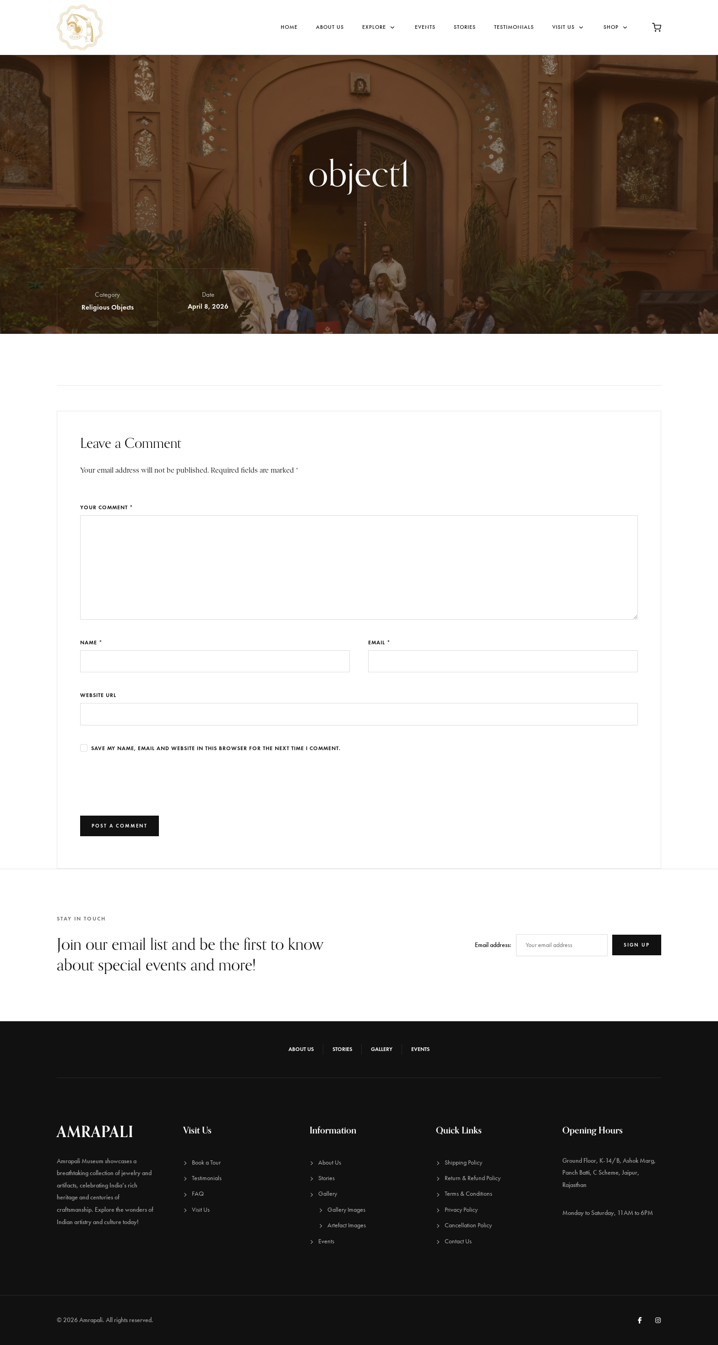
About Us (330, 27)
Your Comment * (106, 507)
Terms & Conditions (468, 1194)
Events (425, 27)
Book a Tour (206, 1162)
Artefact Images (346, 1225)
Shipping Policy (463, 1162)
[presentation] (149, 784)
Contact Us (458, 1241)
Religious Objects (108, 307)
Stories (465, 27)
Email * (379, 642)
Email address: (493, 945)
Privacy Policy (461, 1210)
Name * (91, 642)
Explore (379, 27)
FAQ (198, 1194)
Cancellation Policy (468, 1225)
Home (289, 27)
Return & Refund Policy (472, 1178)
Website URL (98, 695)
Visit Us (568, 27)
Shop (616, 27)
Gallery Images (346, 1210)
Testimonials (514, 27)
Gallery (381, 1049)
